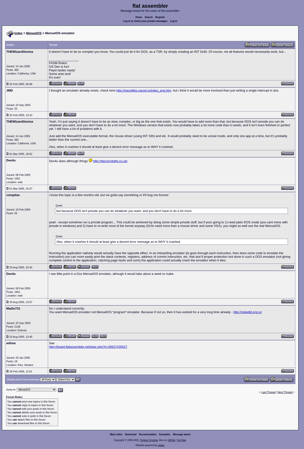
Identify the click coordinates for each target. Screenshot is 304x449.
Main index (116, 434)
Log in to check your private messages (145, 21)
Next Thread (285, 392)
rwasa (161, 445)
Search (149, 17)
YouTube (181, 440)
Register (160, 17)
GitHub (171, 440)
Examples (164, 434)
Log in (173, 21)
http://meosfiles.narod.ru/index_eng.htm (143, 90)
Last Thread (268, 392)
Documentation (148, 434)
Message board (182, 434)
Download (130, 434)
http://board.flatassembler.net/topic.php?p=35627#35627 (88, 347)
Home (139, 17)
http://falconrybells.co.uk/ (110, 161)
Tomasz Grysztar (149, 440)
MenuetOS (34, 33)
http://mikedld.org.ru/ (247, 312)
